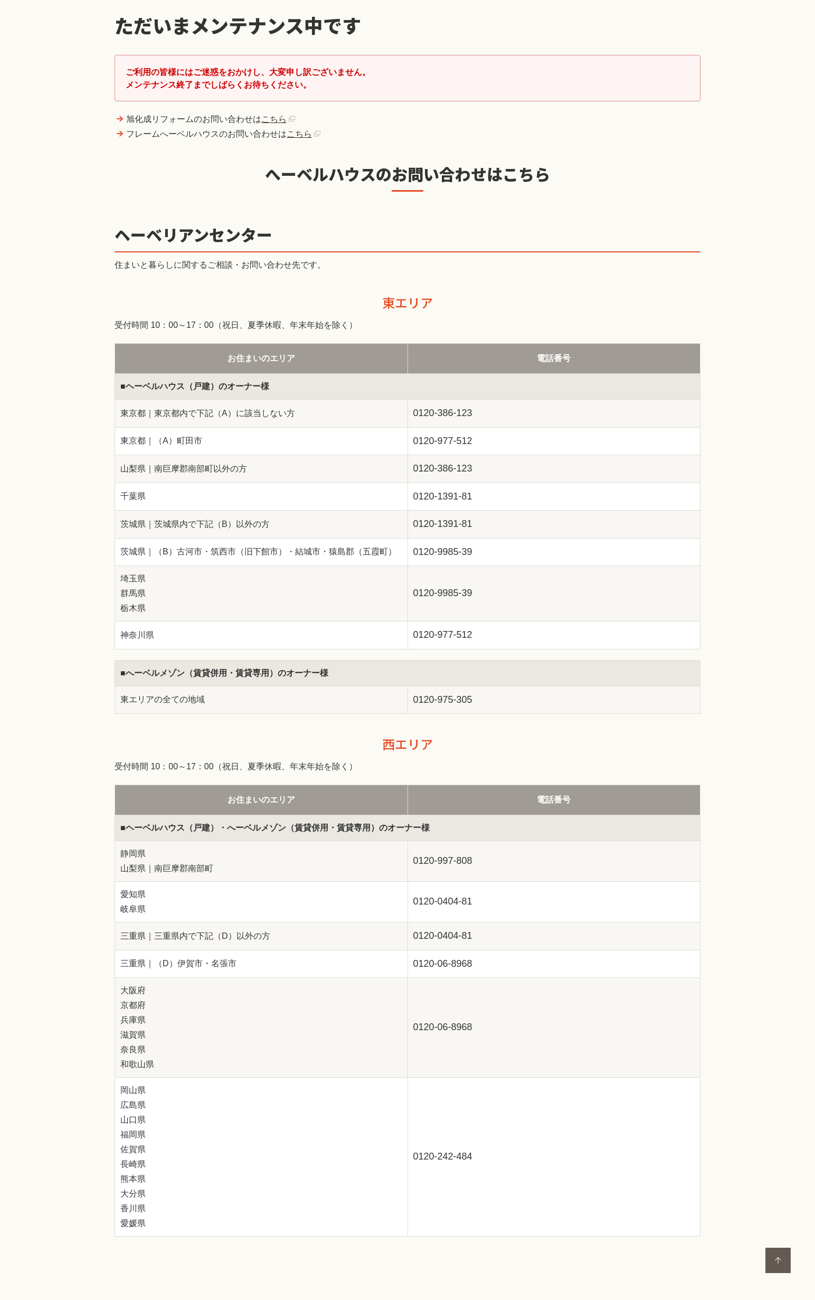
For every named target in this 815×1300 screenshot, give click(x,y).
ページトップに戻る (778, 1260)
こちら (274, 119)
